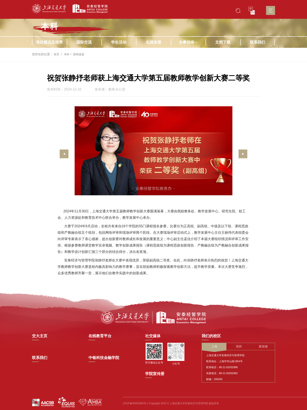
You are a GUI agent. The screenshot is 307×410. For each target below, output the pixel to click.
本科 (50, 26)
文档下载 (222, 42)
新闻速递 (80, 54)
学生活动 (118, 42)
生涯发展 (153, 42)
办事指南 (188, 42)
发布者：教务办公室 (110, 89)
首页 (57, 54)
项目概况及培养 (49, 42)
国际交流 (84, 42)
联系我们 (257, 42)
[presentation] (64, 154)
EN (253, 12)
